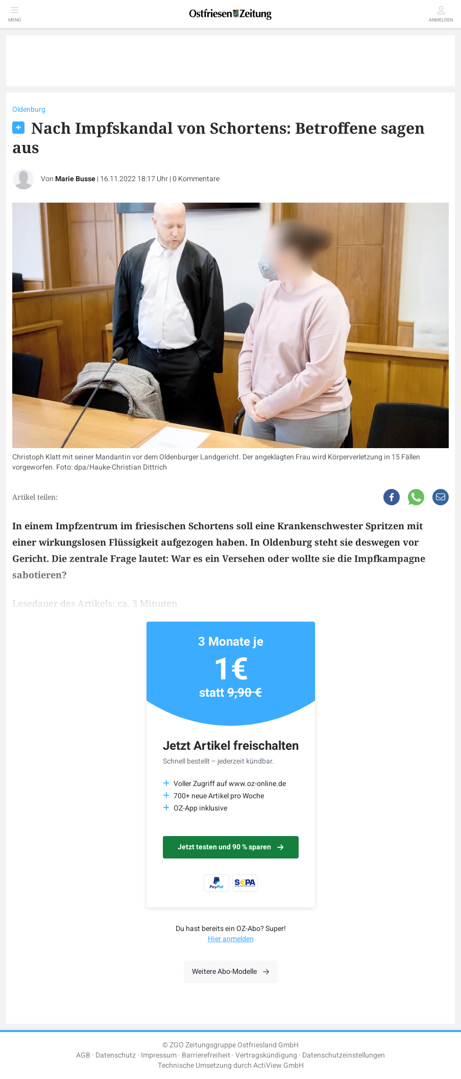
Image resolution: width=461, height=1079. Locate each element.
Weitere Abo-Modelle (230, 971)
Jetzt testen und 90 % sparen (230, 847)
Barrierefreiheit (206, 1055)
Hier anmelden (231, 939)
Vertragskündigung (266, 1055)
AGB (83, 1055)
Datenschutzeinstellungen (343, 1055)
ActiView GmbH (278, 1065)
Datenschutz (115, 1055)
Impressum (159, 1055)
